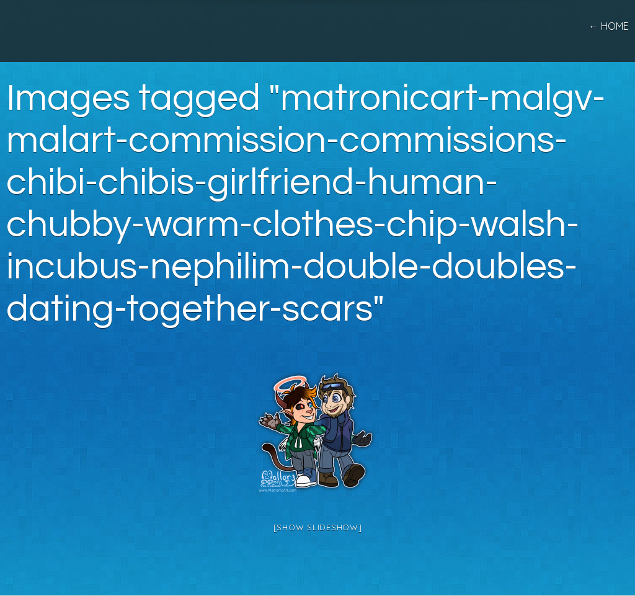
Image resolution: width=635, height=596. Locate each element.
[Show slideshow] (317, 527)
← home (608, 26)
